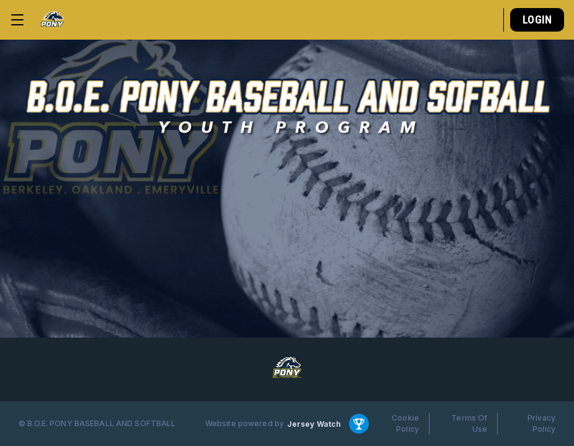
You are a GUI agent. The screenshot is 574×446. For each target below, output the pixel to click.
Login (537, 19)
